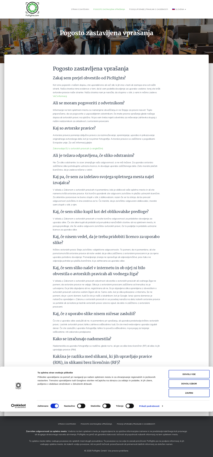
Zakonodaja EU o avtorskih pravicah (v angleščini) (78, 148)
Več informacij (60, 96)
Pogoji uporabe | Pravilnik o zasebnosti (148, 9)
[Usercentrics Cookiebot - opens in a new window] (18, 451)
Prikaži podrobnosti (149, 451)
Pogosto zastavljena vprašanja (109, 9)
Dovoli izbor (189, 429)
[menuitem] (179, 9)
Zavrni (189, 438)
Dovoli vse (189, 419)
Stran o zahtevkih (80, 9)
